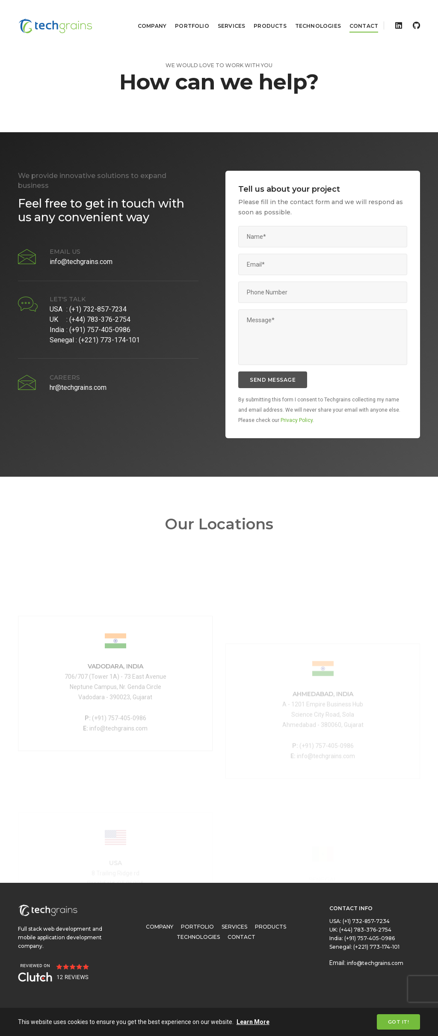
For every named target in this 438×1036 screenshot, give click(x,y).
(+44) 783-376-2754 (99, 319)
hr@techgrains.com (78, 387)
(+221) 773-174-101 (109, 340)
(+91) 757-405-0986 (99, 330)
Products (264, 15)
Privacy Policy (297, 420)
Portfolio (186, 15)
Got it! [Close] (398, 1022)
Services (225, 15)
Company (146, 15)
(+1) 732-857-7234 (98, 309)
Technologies (312, 15)
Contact (357, 15)
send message (273, 380)
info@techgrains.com (81, 262)
